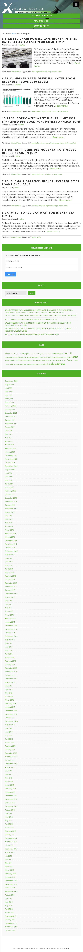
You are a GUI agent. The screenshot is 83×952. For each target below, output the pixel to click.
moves (54, 174)
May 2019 (8, 523)
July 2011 (8, 856)
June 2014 (9, 732)
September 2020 (11, 466)
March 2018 (9, 572)
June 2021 (9, 434)
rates (59, 72)
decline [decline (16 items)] (29, 357)
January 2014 (10, 750)
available (35, 206)
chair (33, 72)
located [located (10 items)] (7, 360)
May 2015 (8, 693)
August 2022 (10, 385)
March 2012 (9, 827)
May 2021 (8, 438)
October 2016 (10, 633)
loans (60, 206)
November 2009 (11, 927)
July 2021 (8, 431)
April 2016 (9, 654)
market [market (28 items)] (12, 360)
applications (36, 143)
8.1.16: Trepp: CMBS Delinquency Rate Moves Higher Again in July (39, 151)
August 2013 (10, 767)
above (34, 111)
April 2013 (9, 781)
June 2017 (9, 604)
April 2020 (9, 484)
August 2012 (10, 810)
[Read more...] (61, 106)
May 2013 (8, 778)
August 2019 (10, 512)
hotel (49, 111)
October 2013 (10, 760)
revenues (64, 111)
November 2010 (11, 884)
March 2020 (9, 487)
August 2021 (10, 427)
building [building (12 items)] (39, 354)
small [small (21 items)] (21, 364)
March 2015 (9, 700)
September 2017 (11, 594)
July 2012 (8, 813)
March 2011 (9, 870)
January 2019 (10, 537)
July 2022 (8, 388)
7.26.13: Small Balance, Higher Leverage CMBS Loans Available (40, 182)
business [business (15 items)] (44, 354)
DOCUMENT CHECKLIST (41, 15)
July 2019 (8, 516)
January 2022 (10, 409)
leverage (54, 206)
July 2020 (8, 473)
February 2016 (10, 661)
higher (38, 72)
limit (66, 143)
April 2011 (9, 866)
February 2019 (10, 533)
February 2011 (10, 874)
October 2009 (10, 930)
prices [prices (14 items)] (44, 360)
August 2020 (10, 470)
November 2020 (11, 459)
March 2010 (9, 913)
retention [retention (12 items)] (16, 364)
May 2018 (8, 565)
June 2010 (9, 902)
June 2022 (9, 392)
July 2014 (8, 728)
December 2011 (11, 838)
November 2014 (11, 714)
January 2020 (10, 494)
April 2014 (9, 739)
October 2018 (10, 548)
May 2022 (8, 395)
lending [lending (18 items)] (69, 357)
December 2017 (11, 583)
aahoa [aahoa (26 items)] (7, 353)
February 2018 (10, 576)
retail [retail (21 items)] (11, 364)
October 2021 (10, 420)
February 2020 (10, 491)
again (34, 174)
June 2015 (9, 689)
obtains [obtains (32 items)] (34, 360)
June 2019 (9, 519)
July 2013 (8, 771)
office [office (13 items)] (39, 360)
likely (49, 72)
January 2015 (10, 707)
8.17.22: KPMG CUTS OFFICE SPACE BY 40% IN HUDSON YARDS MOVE (31, 319)
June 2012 (9, 817)
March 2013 (9, 785)
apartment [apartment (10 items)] (18, 354)
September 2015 (11, 679)
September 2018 (11, 551)
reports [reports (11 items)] (7, 364)
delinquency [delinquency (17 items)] (35, 357)
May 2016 (8, 650)
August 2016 (10, 640)
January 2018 (10, 579)
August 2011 (10, 852)
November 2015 (11, 672)
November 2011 (11, 842)
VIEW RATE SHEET (42, 21)
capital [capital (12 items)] (49, 354)
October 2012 (10, 803)
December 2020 (11, 455)
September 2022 (11, 381)
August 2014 (10, 725)
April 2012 (9, 824)
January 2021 (10, 452)
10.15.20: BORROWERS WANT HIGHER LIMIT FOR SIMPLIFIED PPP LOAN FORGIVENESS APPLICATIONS (41, 119)
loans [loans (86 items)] (75, 356)
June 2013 (9, 774)
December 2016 (11, 625)
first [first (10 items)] (46, 357)
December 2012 (11, 796)
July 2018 (8, 558)
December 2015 (11, 668)
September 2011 (11, 849)
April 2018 (9, 569)
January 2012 (10, 835)
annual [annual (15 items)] (12, 354)
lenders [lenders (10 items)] (64, 357)
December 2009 (11, 923)
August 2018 (10, 555)
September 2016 (11, 636)
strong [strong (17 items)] (33, 364)
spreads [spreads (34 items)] (27, 364)
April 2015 (9, 696)
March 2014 (9, 742)
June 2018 (9, 562)
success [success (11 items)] (38, 364)
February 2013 (10, 788)
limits (39, 237)
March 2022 (9, 402)
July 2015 (8, 686)
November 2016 (11, 629)
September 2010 (11, 891)
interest (44, 72)
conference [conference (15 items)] (8, 357)
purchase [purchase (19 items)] (56, 360)
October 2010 (10, 888)
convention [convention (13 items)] (22, 357)
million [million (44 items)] (19, 360)
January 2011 (10, 877)
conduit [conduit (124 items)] (67, 353)
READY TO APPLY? (41, 26)
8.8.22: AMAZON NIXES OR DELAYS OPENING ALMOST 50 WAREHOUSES (32, 334)
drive (39, 111)
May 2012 (8, 820)
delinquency (41, 174)
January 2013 (10, 792)
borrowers (45, 143)
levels (53, 111)
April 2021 (9, 441)
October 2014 (10, 718)
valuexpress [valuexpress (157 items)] (57, 364)
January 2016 (10, 665)
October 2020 (10, 462)
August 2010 (10, 895)
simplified (72, 143)
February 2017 (10, 618)
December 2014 (11, 711)
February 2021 (10, 448)
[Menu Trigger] (76, 4)
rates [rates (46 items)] (62, 360)
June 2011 (9, 859)
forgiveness (54, 143)
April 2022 (9, 399)
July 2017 (8, 601)
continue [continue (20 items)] (16, 357)
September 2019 (11, 508)
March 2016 (9, 657)
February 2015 (10, 703)
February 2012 (10, 831)
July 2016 (8, 643)
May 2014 (8, 735)
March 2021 (9, 445)
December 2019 (11, 498)
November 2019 (11, 501)
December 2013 (11, 753)
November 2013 (11, 757)
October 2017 (10, 590)
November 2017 (11, 586)
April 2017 (9, 611)
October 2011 (10, 845)
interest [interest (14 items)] (59, 357)
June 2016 (9, 647)
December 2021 (11, 413)
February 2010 (10, 916)
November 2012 (11, 799)
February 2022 (10, 406)
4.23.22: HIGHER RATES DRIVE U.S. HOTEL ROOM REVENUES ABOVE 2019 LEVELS (38, 80)
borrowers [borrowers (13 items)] (33, 354)
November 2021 (11, 416)
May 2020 (8, 480)
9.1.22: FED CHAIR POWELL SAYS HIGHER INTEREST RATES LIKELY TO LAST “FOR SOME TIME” (40, 40)
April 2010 (9, 909)
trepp (60, 174)
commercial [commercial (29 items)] (57, 353)
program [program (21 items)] (49, 360)
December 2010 (11, 881)
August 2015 (10, 682)
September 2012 (11, 806)
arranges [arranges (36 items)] (25, 353)
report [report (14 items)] (76, 360)
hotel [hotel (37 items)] (49, 357)
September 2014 (11, 721)
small (65, 206)
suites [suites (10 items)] (42, 364)
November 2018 (11, 544)
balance (42, 206)
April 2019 (9, 526)
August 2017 (10, 597)
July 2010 (8, 898)
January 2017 (10, 622)
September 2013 (11, 764)
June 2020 (9, 477)
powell (54, 72)
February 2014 (10, 746)
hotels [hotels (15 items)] (55, 357)
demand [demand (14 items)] (42, 357)
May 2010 (8, 905)
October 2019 (10, 505)
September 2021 (11, 423)
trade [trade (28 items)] (46, 364)
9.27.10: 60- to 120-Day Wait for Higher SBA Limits (38, 214)
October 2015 (10, 675)
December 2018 (11, 540)
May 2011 (8, 863)
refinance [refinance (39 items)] (69, 360)
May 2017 (8, 608)
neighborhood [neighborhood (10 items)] (26, 360)
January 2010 (10, 920)
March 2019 (9, 530)
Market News (16, 72)
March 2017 (9, 615)
